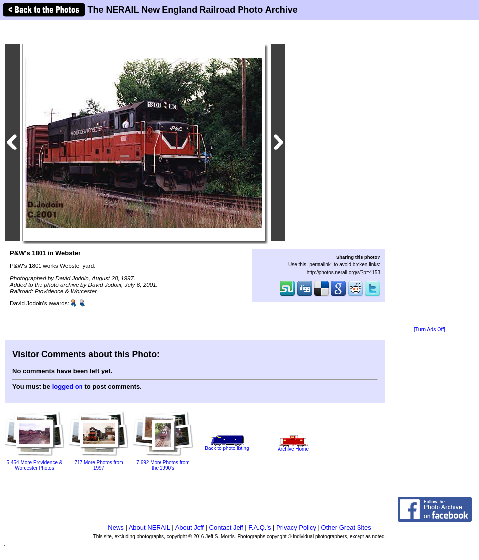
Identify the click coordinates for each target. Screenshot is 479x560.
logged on (67, 386)
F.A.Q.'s (259, 527)
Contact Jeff (226, 527)
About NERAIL (149, 527)
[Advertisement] (429, 174)
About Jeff (189, 527)
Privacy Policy (296, 527)
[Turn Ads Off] (429, 329)
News (116, 527)
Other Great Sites (346, 527)
